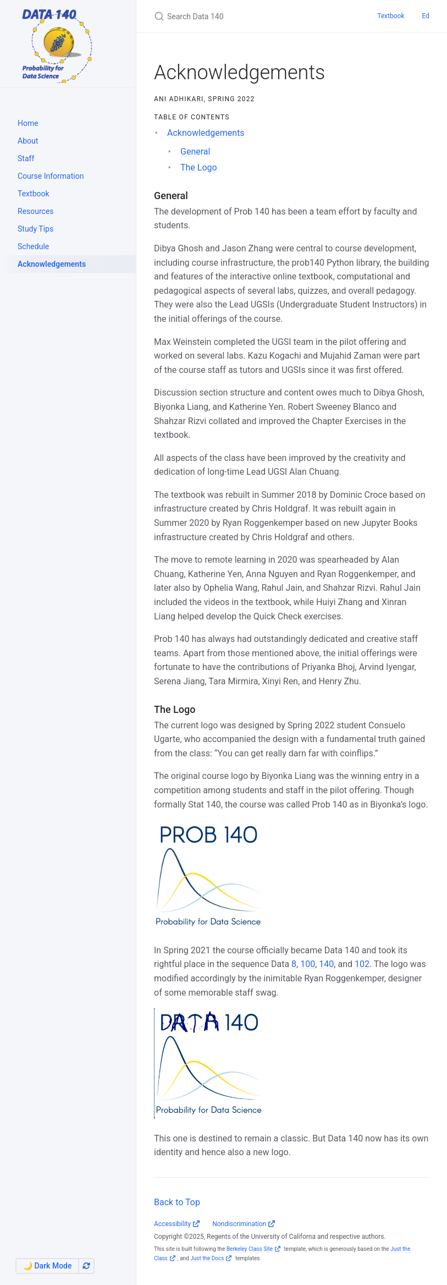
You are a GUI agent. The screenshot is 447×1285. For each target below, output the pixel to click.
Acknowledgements (52, 264)
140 (326, 964)
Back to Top (177, 1202)
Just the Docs (207, 1258)
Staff (26, 158)
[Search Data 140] (252, 16)
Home (28, 123)
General (195, 151)
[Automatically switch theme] (86, 1266)
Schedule (33, 246)
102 (362, 964)
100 (307, 964)
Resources (36, 211)
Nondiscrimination (239, 1224)
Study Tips (35, 228)
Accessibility (172, 1224)
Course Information (51, 176)
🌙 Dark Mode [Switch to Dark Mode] (47, 1265)
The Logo (198, 167)
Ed (425, 16)
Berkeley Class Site (250, 1249)
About (28, 140)
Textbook (33, 193)
